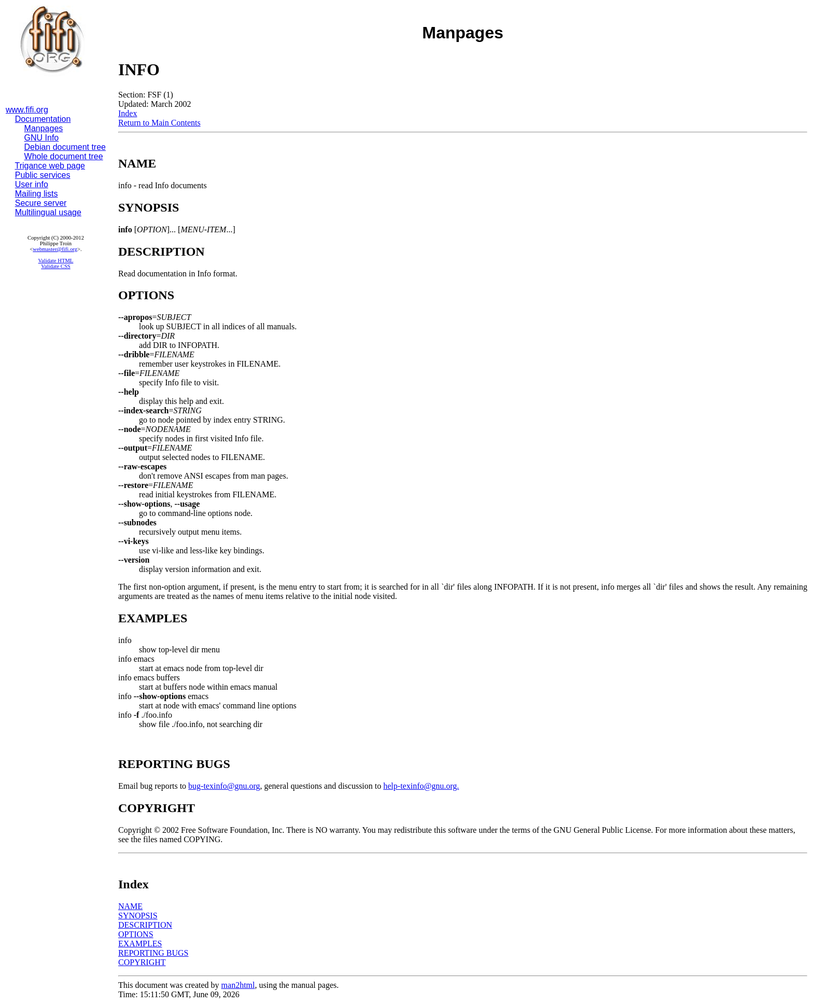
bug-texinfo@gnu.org (224, 785)
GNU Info (41, 137)
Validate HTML (56, 260)
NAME (130, 906)
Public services (43, 175)
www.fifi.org (27, 109)
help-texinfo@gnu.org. (421, 785)
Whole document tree (63, 156)
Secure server (41, 203)
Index (127, 113)
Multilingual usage (48, 212)
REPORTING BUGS (153, 952)
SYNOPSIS (138, 915)
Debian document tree (65, 147)
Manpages (43, 128)
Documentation (43, 119)
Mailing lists (36, 193)
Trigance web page (50, 165)
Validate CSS (56, 266)
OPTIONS (135, 934)
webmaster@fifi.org (55, 249)
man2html (238, 985)
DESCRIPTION (145, 924)
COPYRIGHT (142, 962)
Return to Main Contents (159, 122)
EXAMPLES (140, 943)
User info (31, 184)
